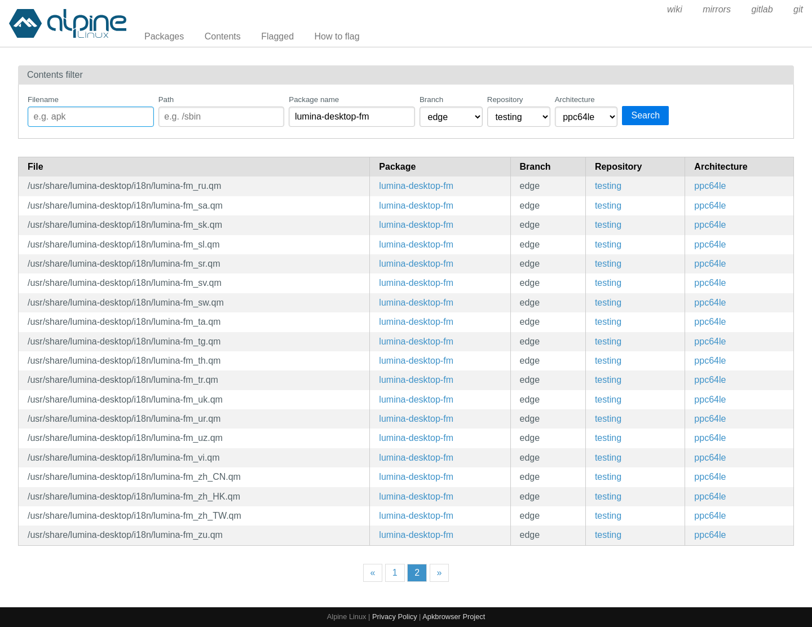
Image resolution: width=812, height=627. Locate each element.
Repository (505, 99)
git (798, 9)
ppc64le (710, 186)
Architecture (575, 99)
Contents (223, 36)
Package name (314, 99)
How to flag (337, 36)
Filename (43, 99)
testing (608, 186)
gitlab (762, 9)
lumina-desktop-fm (416, 186)
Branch (431, 99)
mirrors (717, 9)
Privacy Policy (394, 616)
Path (166, 99)
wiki (674, 9)
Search (645, 115)
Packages (164, 36)
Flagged (277, 36)
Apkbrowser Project (453, 616)
